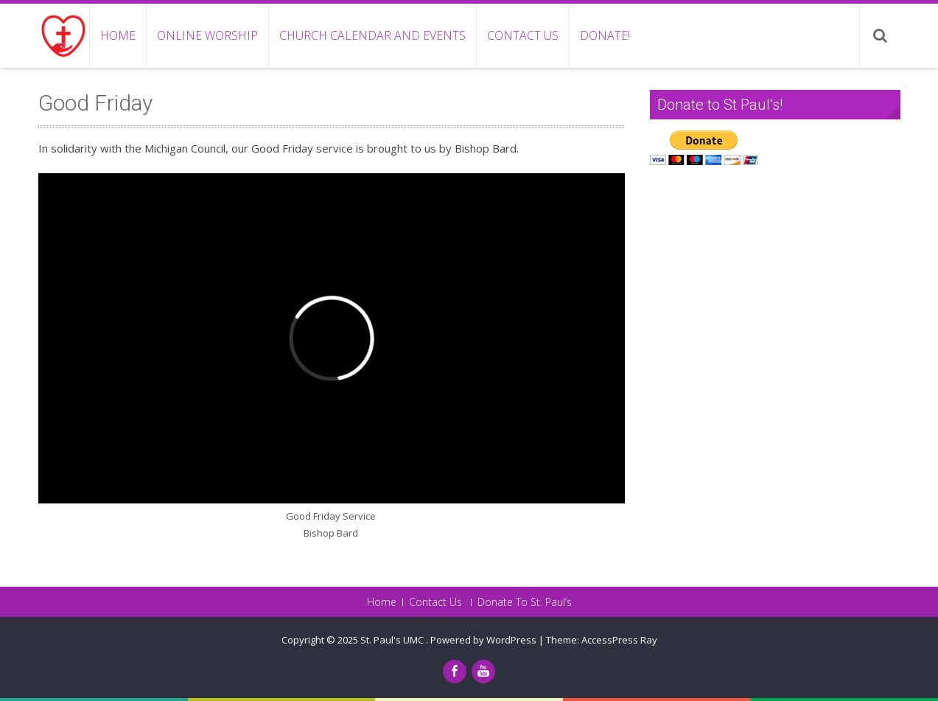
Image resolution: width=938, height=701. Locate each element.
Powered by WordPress (483, 639)
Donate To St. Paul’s (524, 602)
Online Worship (207, 35)
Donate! (605, 35)
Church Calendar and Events (372, 35)
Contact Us (523, 35)
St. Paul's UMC (393, 639)
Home (118, 35)
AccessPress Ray (619, 639)
